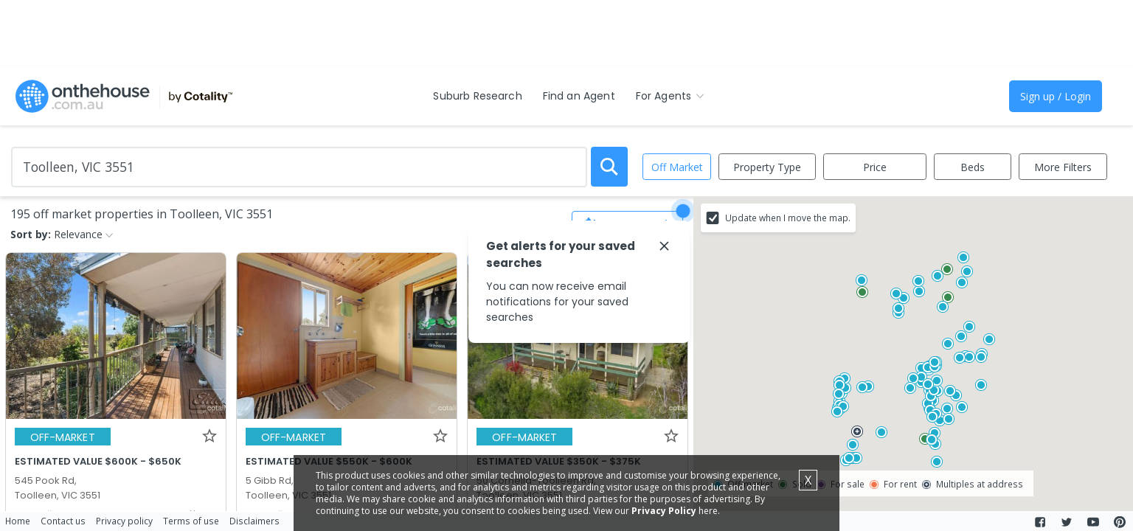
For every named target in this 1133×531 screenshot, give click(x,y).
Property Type (767, 167)
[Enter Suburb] (299, 167)
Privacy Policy (663, 510)
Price (875, 167)
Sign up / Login (1055, 96)
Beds (972, 167)
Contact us (63, 521)
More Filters (1063, 167)
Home (17, 521)
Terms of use (191, 521)
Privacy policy (124, 521)
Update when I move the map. (787, 217)
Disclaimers (254, 521)
